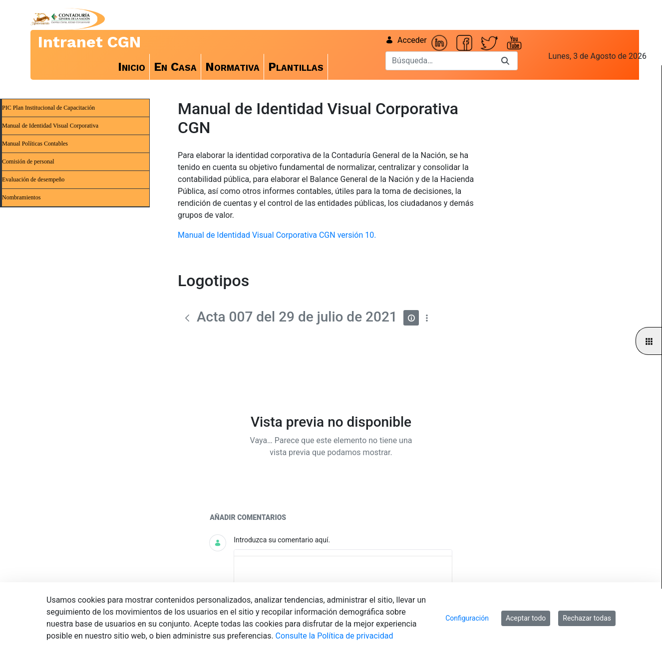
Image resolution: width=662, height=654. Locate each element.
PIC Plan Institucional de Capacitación (48, 107)
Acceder (406, 40)
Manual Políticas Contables (35, 143)
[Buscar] (439, 60)
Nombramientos (21, 197)
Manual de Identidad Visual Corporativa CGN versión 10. (277, 235)
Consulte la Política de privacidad (334, 636)
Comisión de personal (28, 161)
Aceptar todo (526, 618)
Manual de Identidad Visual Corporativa (50, 125)
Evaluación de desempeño (33, 179)
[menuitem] (132, 67)
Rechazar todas (587, 618)
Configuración (467, 618)
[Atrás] (187, 318)
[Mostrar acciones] (426, 318)
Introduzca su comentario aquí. (282, 540)
